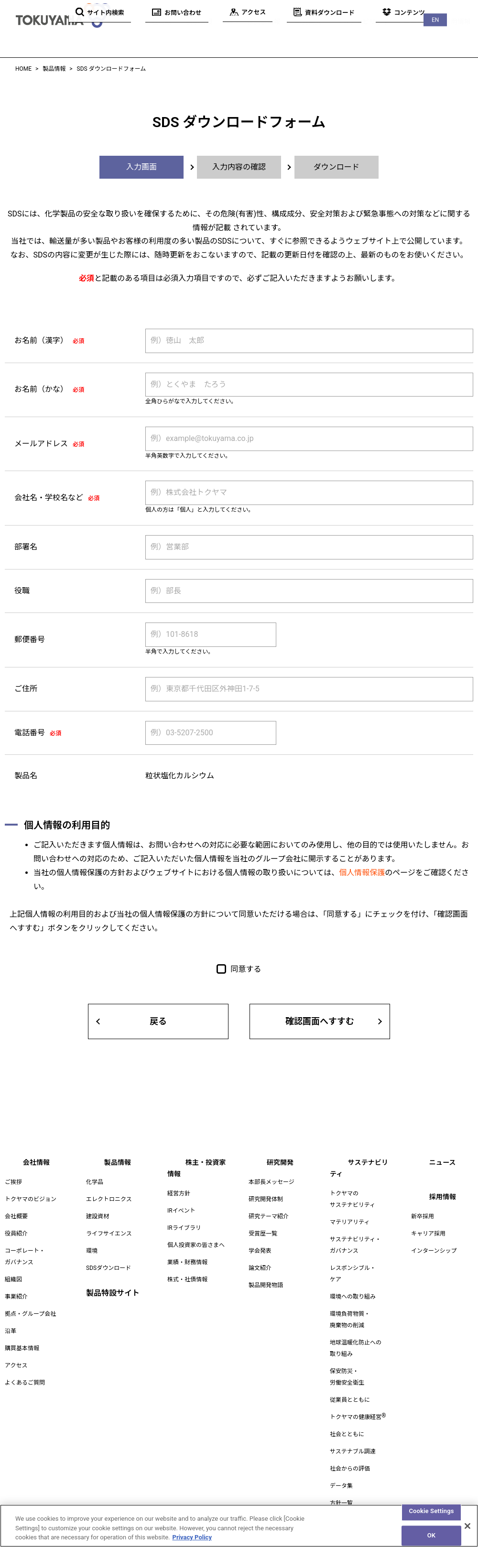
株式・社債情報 (187, 1268)
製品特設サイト (113, 1293)
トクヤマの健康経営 (358, 1405)
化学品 (94, 1182)
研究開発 (301, 33)
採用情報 (457, 33)
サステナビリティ (358, 33)
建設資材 (97, 1216)
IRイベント (181, 1199)
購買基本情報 (22, 1348)
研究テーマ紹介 (269, 1216)
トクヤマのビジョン (30, 1199)
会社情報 (144, 33)
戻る (158, 1021)
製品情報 (186, 33)
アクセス (16, 1365)
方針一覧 (341, 1491)
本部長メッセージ (271, 1182)
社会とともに (347, 1422)
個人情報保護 (362, 872)
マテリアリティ (349, 1210)
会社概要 (16, 1216)
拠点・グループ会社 (30, 1314)
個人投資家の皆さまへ (196, 1233)
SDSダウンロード (108, 1268)
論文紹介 (260, 1268)
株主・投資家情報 (243, 33)
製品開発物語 (266, 1285)
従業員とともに (350, 1388)
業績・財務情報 (187, 1250)
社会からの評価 (350, 1457)
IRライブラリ (184, 1216)
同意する (245, 969)
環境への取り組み (353, 1285)
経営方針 (178, 1182)
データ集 (341, 1474)
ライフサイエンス (109, 1233)
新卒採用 (422, 1216)
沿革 (10, 1331)
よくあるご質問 (25, 1382)
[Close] (467, 1530)
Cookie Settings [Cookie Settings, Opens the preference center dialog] (431, 1515)
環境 (92, 1250)
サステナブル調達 (353, 1440)
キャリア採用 (428, 1233)
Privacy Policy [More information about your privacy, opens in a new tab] (192, 1542)
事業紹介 (16, 1296)
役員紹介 (16, 1233)
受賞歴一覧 (263, 1233)
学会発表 (260, 1250)
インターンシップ (433, 1250)
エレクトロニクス (109, 1199)
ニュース (415, 33)
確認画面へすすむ (319, 1021)
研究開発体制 (266, 1199)
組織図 (13, 1279)
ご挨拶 (13, 1182)
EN (459, 9)
